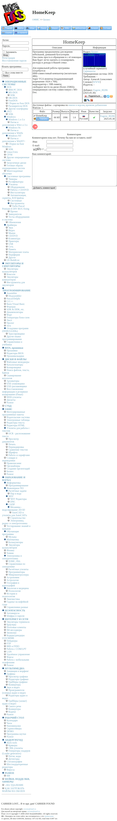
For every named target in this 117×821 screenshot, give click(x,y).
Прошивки (12, 350)
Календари (12, 720)
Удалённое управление (18, 654)
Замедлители (15, 214)
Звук (10, 227)
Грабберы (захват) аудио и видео (14, 702)
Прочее (14, 211)
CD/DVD (13, 236)
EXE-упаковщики (16, 383)
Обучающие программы (10, 532)
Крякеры (12, 745)
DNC (12, 501)
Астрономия (13, 577)
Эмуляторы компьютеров (10, 278)
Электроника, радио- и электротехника (14, 522)
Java (9, 325)
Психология (14, 591)
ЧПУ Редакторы (18, 499)
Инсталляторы (17, 192)
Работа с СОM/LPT (16, 649)
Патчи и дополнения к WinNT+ (13, 139)
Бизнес (46, 19)
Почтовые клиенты (16, 627)
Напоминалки (14, 726)
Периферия (14, 254)
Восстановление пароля (14, 60)
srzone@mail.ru (29, 809)
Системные (16, 200)
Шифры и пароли (15, 616)
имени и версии (77, 105)
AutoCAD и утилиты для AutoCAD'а (14, 513)
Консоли (11, 274)
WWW (96, 82)
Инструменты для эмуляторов (13, 283)
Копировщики (14, 367)
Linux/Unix (12, 152)
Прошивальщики (15, 356)
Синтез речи (14, 706)
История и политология (9, 595)
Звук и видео (13, 687)
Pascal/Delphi (13, 298)
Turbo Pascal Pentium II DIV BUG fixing (15, 207)
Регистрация (8, 58)
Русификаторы (15, 181)
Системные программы (18, 176)
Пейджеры (12, 641)
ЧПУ (10, 496)
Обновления (14, 222)
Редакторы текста (16, 422)
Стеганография (14, 761)
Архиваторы (13, 381)
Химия (10, 553)
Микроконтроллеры (18, 574)
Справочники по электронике (13, 565)
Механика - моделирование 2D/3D (13, 508)
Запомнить (10, 52)
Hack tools (12, 742)
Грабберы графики (17, 682)
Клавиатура (14, 238)
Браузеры (11, 624)
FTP (9, 643)
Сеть (10, 246)
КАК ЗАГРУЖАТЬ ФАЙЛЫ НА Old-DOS (13, 789)
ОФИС (35, 19)
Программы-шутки (16, 734)
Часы (9, 723)
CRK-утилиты (15, 748)
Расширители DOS (18, 106)
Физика (10, 550)
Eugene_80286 (100, 90)
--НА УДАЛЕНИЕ (14, 785)
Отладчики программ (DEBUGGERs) (15, 329)
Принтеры (13, 241)
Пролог (10, 323)
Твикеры (12, 179)
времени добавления (96, 105)
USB (10, 244)
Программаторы (16, 572)
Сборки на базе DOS (18, 103)
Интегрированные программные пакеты (13, 413)
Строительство (17, 518)
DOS (9, 87)
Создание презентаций (18, 468)
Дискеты (11, 400)
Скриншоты (89, 71)
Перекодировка (16, 447)
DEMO (10, 731)
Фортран (11, 306)
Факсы (10, 657)
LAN (9, 651)
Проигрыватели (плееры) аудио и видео (14, 691)
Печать (11, 444)
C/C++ (10, 301)
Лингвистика (13, 599)
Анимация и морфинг (18, 671)
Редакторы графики (18, 679)
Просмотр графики (18, 676)
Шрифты (13, 452)
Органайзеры (13, 466)
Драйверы (12, 225)
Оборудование (17, 187)
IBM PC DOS (15, 89)
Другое (12, 257)
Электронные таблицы (18, 420)
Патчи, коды (14, 756)
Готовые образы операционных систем (13, 166)
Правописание (14, 463)
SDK (12, 95)
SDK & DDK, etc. (15, 309)
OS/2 (9, 111)
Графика (11, 674)
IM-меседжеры (14, 630)
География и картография (10, 584)
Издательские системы (18, 417)
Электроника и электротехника (12, 557)
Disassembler (14, 296)
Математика (13, 539)
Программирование (18, 485)
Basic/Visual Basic (16, 304)
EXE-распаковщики (17, 386)
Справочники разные (17, 607)
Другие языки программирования (12, 337)
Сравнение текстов (18, 449)
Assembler (12, 293)
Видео (11, 230)
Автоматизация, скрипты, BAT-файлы (14, 196)
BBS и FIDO (13, 646)
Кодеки (12, 711)
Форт (9, 315)
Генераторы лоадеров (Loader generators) (16, 752)
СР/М (9, 154)
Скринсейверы (14, 728)
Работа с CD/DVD (19, 190)
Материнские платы (18, 252)
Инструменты (17, 203)
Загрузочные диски (16, 162)
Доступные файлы (42, 105)
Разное (10, 402)
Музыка (12, 537)
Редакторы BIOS (15, 353)
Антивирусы (13, 613)
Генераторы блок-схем (18, 317)
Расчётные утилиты (18, 569)
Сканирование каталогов (11, 376)
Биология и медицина (18, 588)
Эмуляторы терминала (18, 622)
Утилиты (13, 184)
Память (12, 249)
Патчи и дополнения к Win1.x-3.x (15, 123)
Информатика (14, 482)
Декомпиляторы (15, 312)
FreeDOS (12, 100)
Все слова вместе (12, 72)
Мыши (11, 233)
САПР (11, 504)
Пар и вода (15, 493)
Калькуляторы (15, 542)
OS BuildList (13, 260)
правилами (49, 816)
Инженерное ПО (15, 488)
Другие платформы (18, 108)
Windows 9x (14, 127)
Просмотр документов (10, 440)
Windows (11, 117)
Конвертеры (14, 684)
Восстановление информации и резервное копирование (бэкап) (15, 392)
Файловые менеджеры (18, 362)
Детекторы (13, 759)
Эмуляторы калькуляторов (10, 270)
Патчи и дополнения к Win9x (12, 131)
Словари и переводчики (9, 459)
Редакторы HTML (16, 425)
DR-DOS (12, 98)
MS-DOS (12, 92)
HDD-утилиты (14, 397)
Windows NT (14, 135)
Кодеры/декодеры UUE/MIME (13, 636)
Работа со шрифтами (19, 455)
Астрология (13, 580)
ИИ (8, 775)
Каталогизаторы (15, 364)
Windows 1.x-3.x (16, 119)
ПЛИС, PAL (14, 561)
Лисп (9, 320)
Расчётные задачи (17, 491)
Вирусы (11, 769)
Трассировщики (16, 333)
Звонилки (11, 632)
